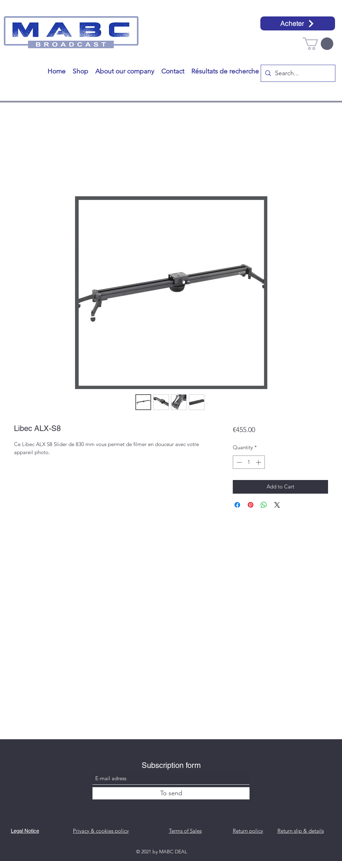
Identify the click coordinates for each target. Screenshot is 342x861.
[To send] (171, 793)
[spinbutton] (248, 462)
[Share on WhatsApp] (264, 505)
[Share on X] (277, 505)
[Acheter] (297, 23)
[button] (318, 43)
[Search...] (297, 73)
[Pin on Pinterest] (250, 505)
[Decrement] (238, 462)
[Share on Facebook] (237, 505)
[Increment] (259, 462)
